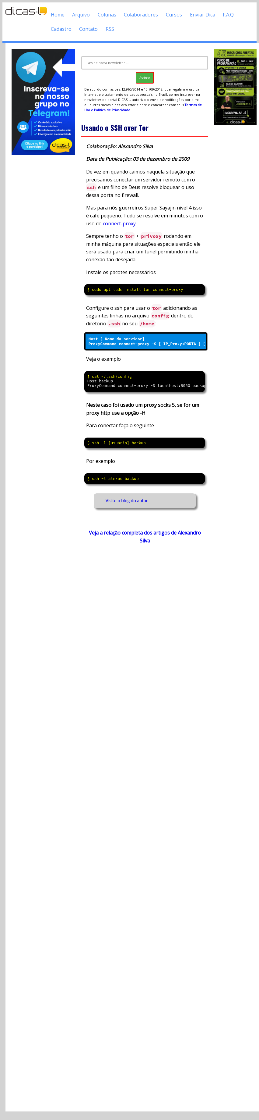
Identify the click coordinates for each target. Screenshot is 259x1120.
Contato (88, 29)
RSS (110, 29)
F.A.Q (228, 14)
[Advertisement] (141, 821)
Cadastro (61, 29)
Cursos (174, 14)
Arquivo (81, 14)
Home (58, 14)
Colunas (107, 14)
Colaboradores (141, 14)
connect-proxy (119, 223)
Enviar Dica (202, 14)
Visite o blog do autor (127, 500)
